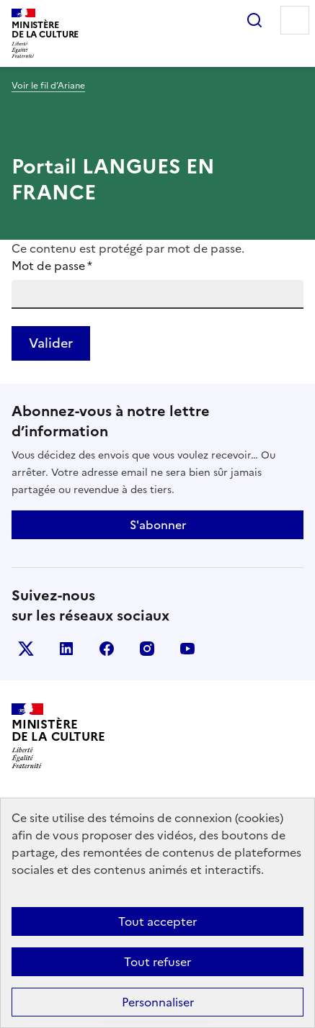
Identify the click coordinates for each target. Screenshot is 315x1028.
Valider (51, 343)
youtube (187, 648)
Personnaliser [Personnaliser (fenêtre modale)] (158, 1002)
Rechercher (254, 20)
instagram (147, 648)
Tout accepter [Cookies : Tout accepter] (157, 921)
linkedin (66, 648)
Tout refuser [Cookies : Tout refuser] (157, 961)
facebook (106, 648)
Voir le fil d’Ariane (48, 85)
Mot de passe (52, 265)
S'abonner (158, 524)
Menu (294, 20)
